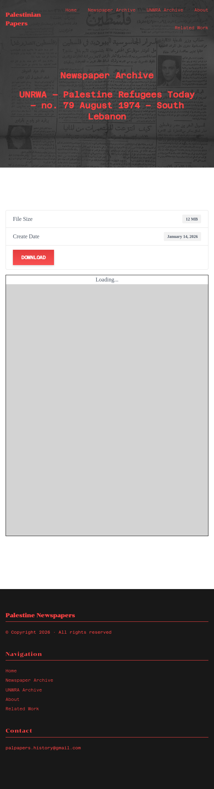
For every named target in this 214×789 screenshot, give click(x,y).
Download (33, 257)
